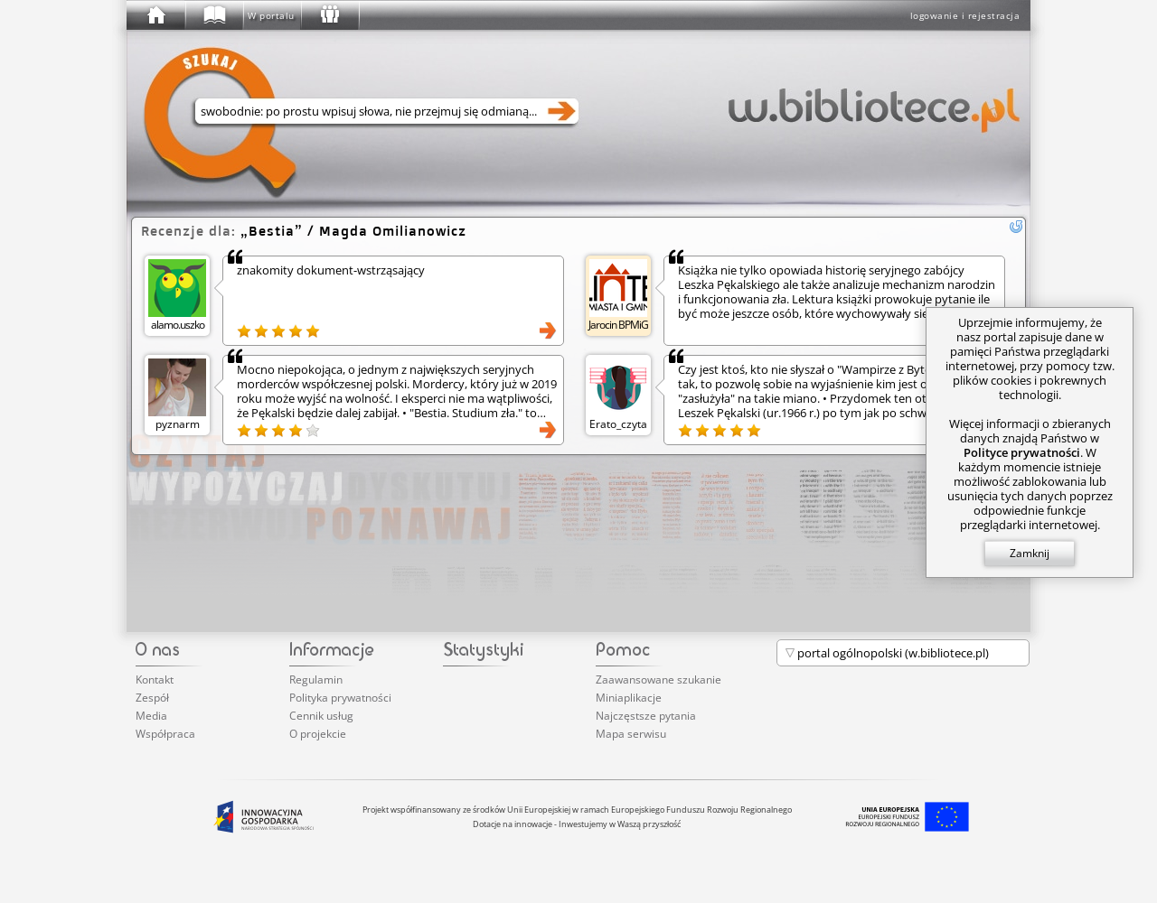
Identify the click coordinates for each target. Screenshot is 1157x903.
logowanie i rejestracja (965, 15)
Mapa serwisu (631, 733)
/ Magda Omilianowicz (353, 230)
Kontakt (155, 679)
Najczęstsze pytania (646, 715)
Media (151, 715)
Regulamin (316, 679)
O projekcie (317, 733)
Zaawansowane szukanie (658, 679)
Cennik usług (321, 715)
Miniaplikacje (629, 697)
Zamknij (1029, 553)
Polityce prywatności (1022, 452)
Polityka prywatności (340, 697)
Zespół (152, 697)
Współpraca (165, 733)
